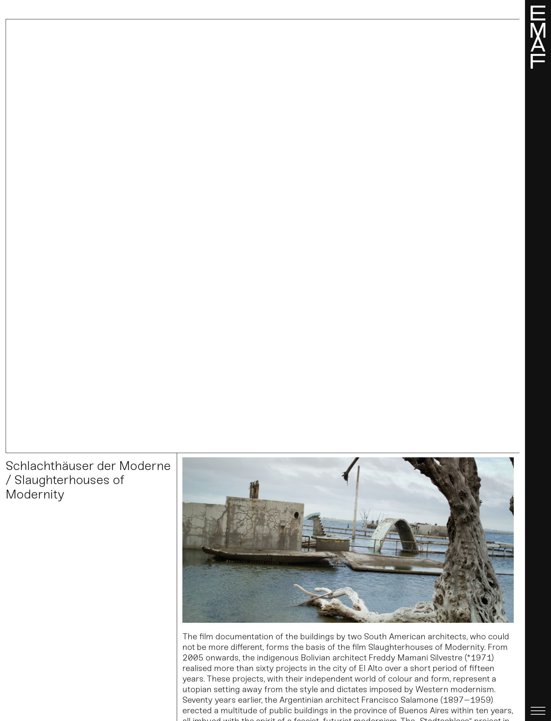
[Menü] (538, 360)
